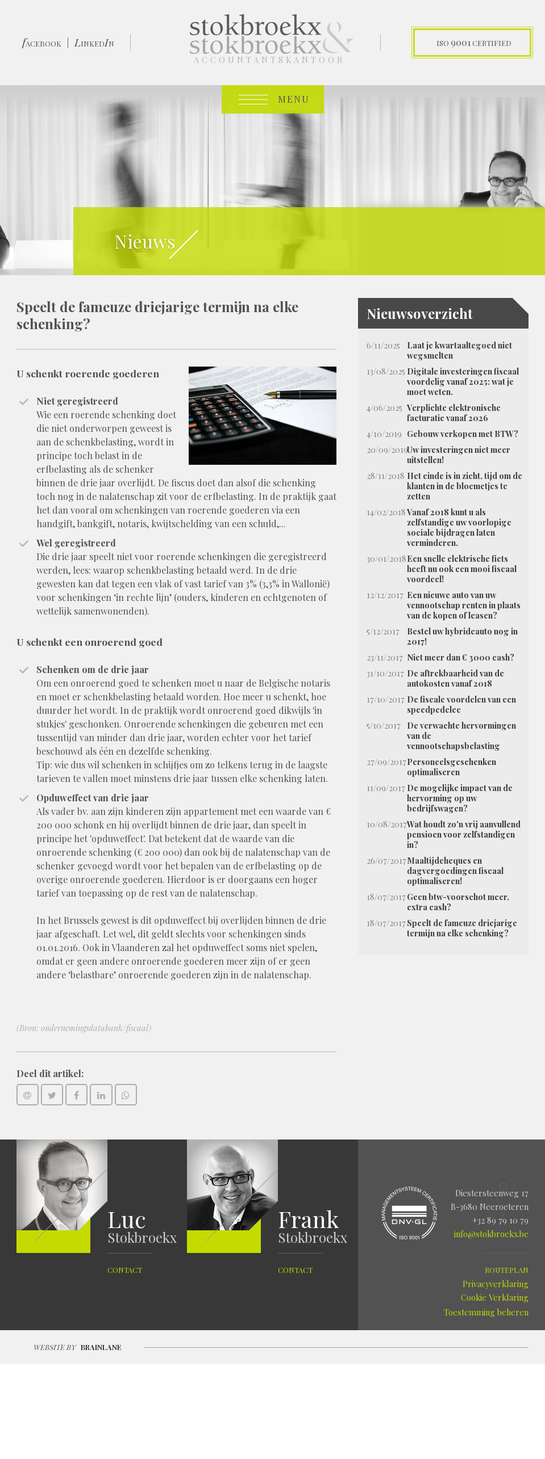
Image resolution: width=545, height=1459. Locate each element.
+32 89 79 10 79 (500, 1220)
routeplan (507, 1270)
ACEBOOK (41, 42)
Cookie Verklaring (495, 1297)
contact (124, 1270)
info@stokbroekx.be (491, 1233)
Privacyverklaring (496, 1283)
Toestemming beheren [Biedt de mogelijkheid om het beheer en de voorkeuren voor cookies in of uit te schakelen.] (486, 1312)
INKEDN (94, 42)
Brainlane (101, 1347)
